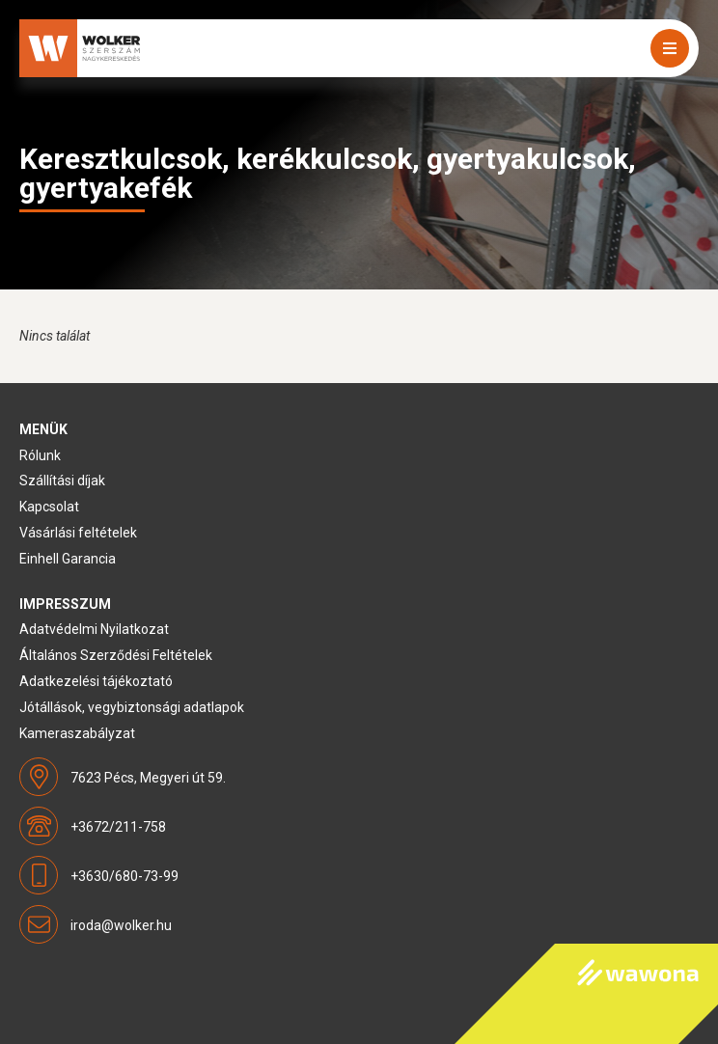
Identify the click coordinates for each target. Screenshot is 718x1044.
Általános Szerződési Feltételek (115, 655)
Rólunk (40, 455)
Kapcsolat (49, 506)
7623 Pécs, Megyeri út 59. (148, 777)
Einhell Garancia (67, 558)
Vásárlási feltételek (78, 532)
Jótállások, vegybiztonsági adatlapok (131, 707)
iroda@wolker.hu (121, 925)
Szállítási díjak (62, 480)
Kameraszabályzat (77, 733)
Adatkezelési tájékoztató (96, 681)
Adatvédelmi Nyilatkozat (94, 629)
